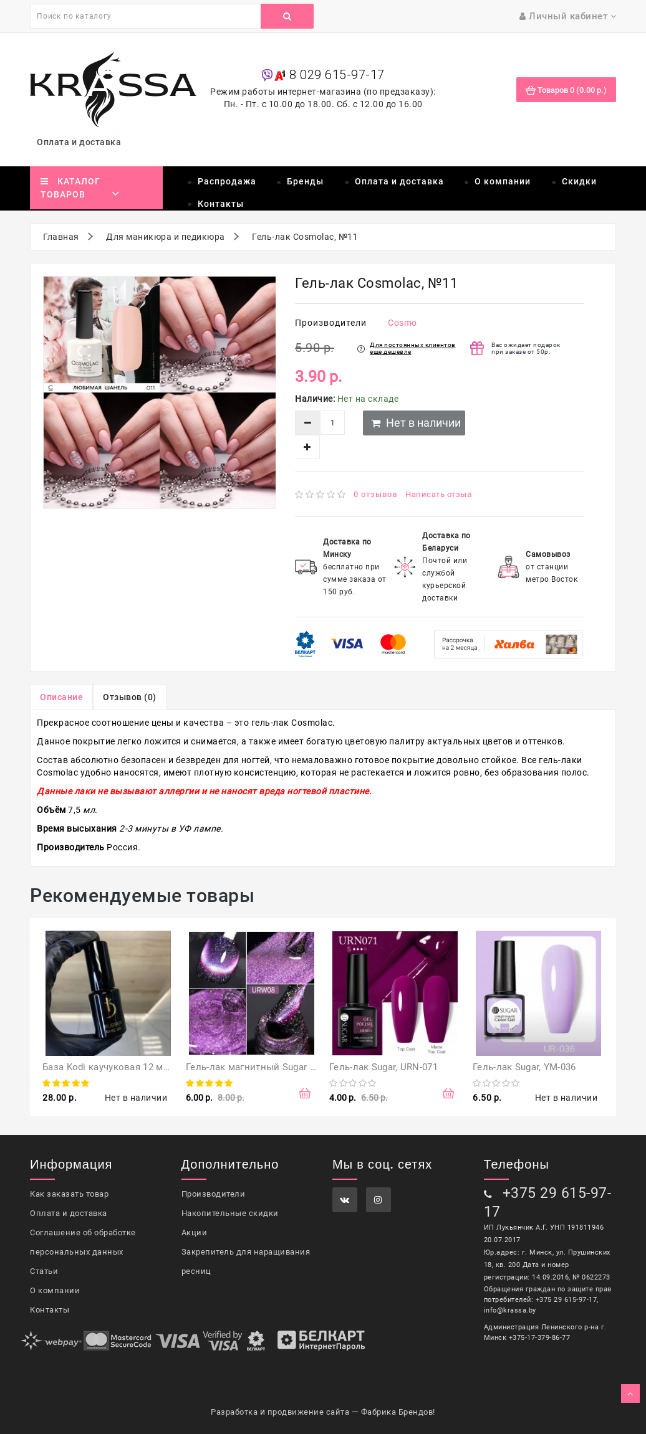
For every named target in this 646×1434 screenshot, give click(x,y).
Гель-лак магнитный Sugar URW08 (263, 1067)
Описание (61, 697)
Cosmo (402, 323)
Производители (213, 1194)
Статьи (44, 1271)
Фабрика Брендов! (398, 1412)
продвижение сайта (309, 1412)
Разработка (234, 1412)
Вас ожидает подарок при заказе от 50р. (526, 348)
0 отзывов (375, 494)
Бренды (305, 181)
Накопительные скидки (230, 1213)
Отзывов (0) (130, 697)
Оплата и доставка (81, 142)
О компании (503, 181)
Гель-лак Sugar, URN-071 (383, 1067)
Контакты (221, 204)
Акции (194, 1232)
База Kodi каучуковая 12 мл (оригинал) (131, 1067)
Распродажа (227, 181)
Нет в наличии (416, 422)
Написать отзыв (438, 494)
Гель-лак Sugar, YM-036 (524, 1067)
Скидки (579, 181)
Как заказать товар (69, 1194)
